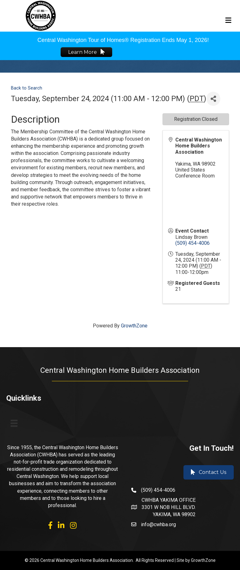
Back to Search (26, 88)
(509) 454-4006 (192, 243)
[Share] (213, 99)
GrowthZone (134, 326)
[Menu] (14, 423)
